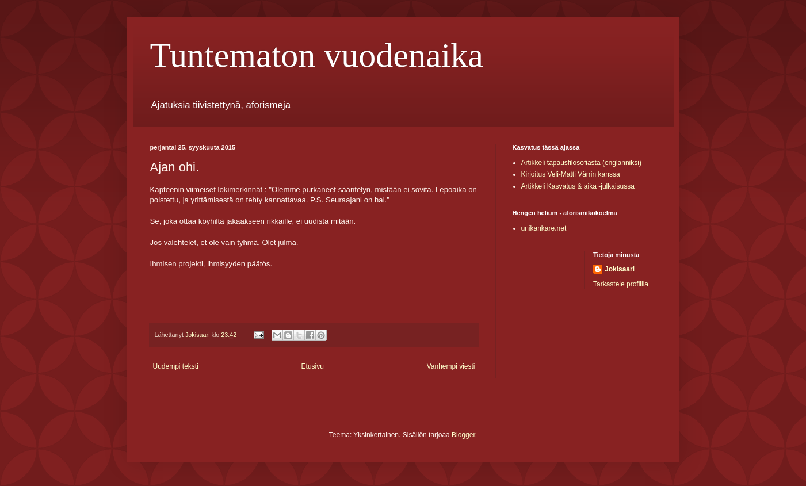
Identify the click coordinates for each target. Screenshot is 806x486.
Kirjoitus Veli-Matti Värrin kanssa (570, 174)
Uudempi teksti (175, 366)
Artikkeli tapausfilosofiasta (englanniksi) (581, 163)
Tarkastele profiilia (620, 284)
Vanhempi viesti (451, 366)
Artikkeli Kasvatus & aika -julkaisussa (578, 186)
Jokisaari (620, 269)
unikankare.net (544, 228)
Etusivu (312, 366)
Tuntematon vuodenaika (316, 55)
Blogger (463, 435)
